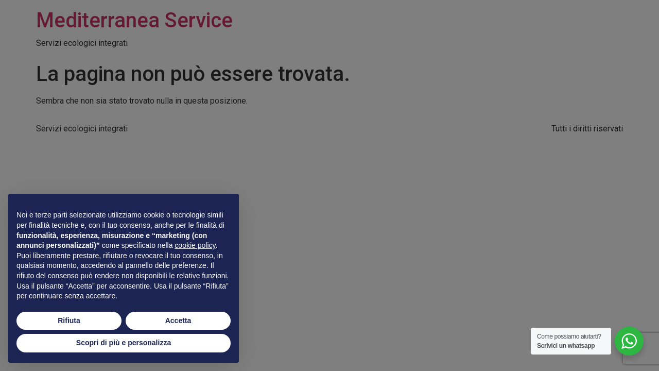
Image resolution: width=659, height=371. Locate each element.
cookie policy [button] (195, 245)
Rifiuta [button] (69, 320)
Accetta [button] (178, 320)
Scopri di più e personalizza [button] (123, 343)
